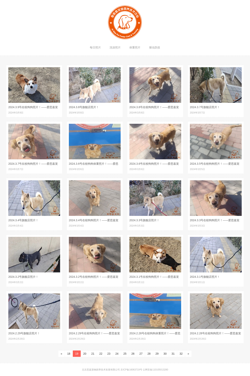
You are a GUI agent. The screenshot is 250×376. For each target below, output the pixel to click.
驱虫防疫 (154, 47)
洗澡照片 (115, 47)
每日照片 (95, 47)
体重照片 (134, 47)
